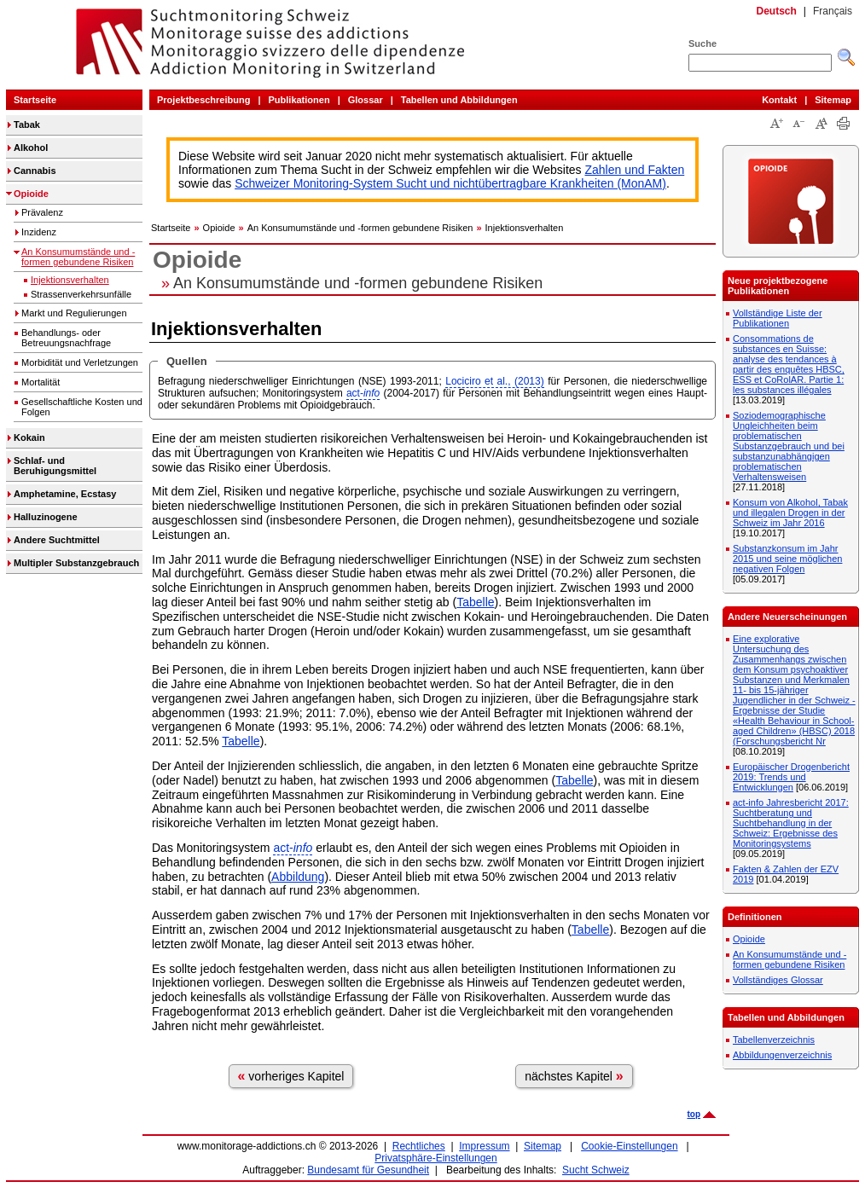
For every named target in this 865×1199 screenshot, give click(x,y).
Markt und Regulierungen (74, 313)
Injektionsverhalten (70, 280)
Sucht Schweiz (596, 1170)
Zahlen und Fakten (635, 170)
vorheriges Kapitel (291, 1076)
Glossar (365, 100)
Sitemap (833, 100)
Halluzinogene (46, 517)
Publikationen (299, 100)
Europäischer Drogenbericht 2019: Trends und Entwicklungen (791, 777)
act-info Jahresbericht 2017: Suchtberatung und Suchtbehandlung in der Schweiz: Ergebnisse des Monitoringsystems (791, 823)
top (693, 1114)
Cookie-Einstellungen (629, 1146)
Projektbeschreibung (203, 100)
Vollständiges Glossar (778, 980)
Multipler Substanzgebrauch (76, 563)
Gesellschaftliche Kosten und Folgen (81, 407)
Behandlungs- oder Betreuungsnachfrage (66, 337)
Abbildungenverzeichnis (782, 1055)
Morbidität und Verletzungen (79, 362)
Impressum (484, 1146)
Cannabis (35, 170)
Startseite (35, 100)
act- (363, 393)
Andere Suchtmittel (57, 540)
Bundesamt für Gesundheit (368, 1170)
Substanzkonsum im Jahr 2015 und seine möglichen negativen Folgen (787, 558)
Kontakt (779, 100)
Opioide (31, 193)
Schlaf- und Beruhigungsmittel (55, 465)
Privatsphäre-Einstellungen (435, 1158)
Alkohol (31, 147)
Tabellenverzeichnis (774, 1039)
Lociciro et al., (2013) (494, 381)
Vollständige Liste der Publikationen (777, 318)
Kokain (29, 437)
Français (832, 11)
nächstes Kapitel (574, 1076)
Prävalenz (42, 212)
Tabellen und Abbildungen (459, 100)
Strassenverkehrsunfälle (81, 294)
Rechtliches (418, 1146)
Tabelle (475, 602)
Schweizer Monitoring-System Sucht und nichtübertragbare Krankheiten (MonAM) (450, 183)
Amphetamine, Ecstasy (65, 494)
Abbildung (297, 876)
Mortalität (40, 382)
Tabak (27, 124)
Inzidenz (38, 232)
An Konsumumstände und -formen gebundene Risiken (78, 256)
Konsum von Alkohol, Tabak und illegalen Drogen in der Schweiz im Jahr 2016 (790, 512)
